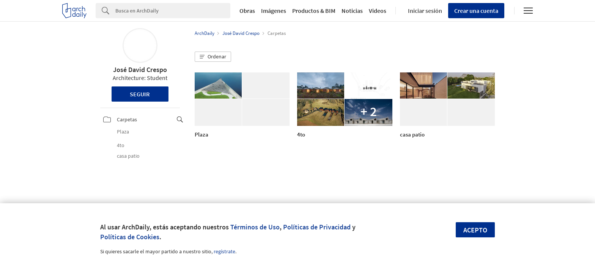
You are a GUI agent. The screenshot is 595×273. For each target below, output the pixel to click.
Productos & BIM (313, 11)
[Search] (172, 10)
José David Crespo (140, 69)
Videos (377, 11)
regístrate (224, 251)
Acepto (475, 230)
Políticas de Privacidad (317, 227)
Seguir (140, 94)
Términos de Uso (255, 227)
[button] (213, 57)
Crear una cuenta (476, 10)
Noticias (352, 11)
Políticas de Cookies (129, 236)
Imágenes (273, 11)
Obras (247, 11)
